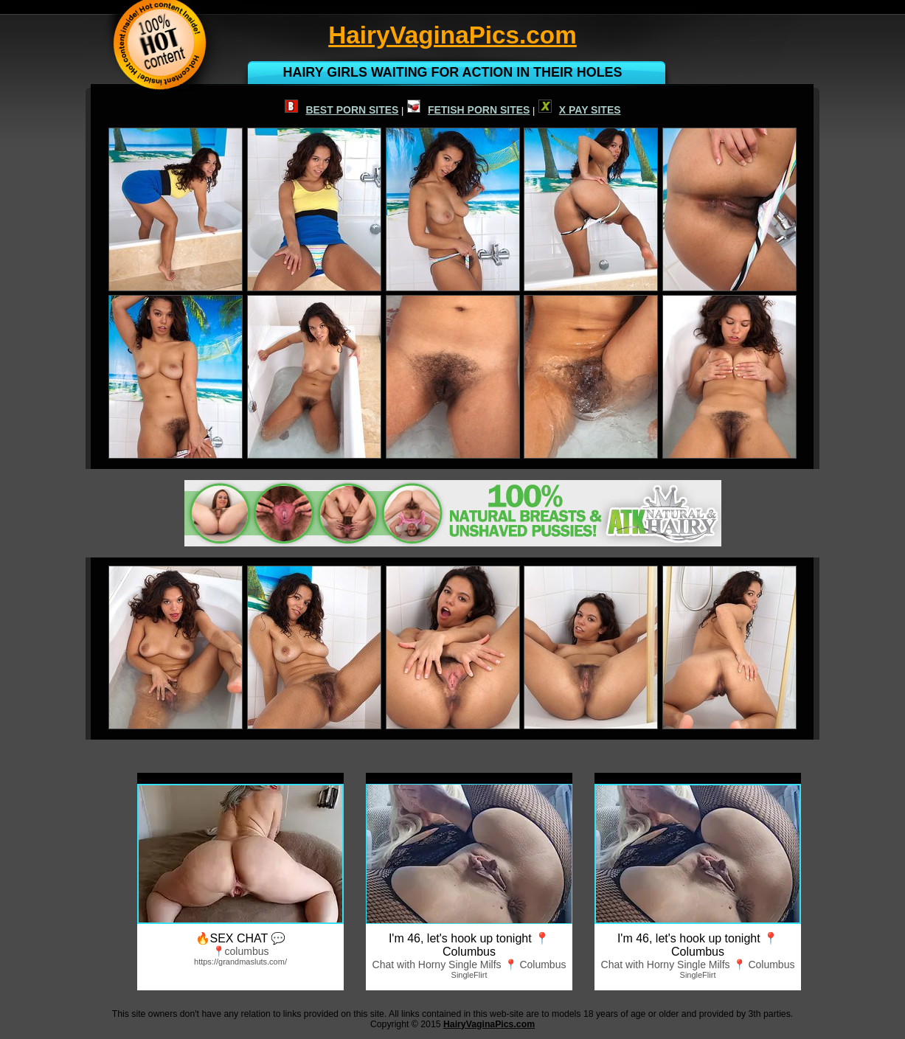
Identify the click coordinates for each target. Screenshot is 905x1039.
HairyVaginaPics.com (489, 1024)
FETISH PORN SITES (468, 110)
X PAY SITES (579, 110)
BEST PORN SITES (341, 110)
